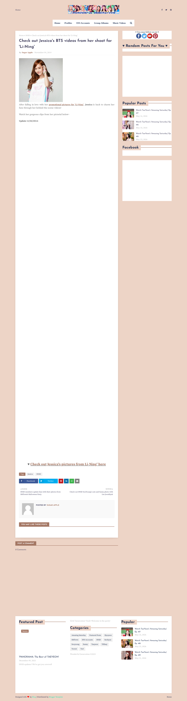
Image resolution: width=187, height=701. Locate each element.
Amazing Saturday (79, 635)
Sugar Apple (27, 52)
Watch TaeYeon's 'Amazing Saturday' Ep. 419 (151, 653)
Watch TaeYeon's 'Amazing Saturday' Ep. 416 (153, 123)
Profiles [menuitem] (68, 23)
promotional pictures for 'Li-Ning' (66, 104)
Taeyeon (94, 644)
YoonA (74, 649)
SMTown (75, 640)
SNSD (28, 35)
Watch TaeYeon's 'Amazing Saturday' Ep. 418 (153, 135)
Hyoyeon (108, 635)
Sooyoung (75, 644)
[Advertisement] (147, 76)
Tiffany (104, 644)
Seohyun (107, 640)
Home (18, 10)
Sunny (85, 644)
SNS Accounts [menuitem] (83, 23)
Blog (34, 697)
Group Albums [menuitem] (101, 23)
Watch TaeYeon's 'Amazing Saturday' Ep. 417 (153, 111)
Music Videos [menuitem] (119, 23)
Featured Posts (95, 635)
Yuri (82, 649)
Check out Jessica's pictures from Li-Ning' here (68, 464)
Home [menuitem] (57, 23)
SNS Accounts (87, 640)
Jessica (30, 474)
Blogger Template (56, 697)
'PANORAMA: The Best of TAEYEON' (39, 657)
